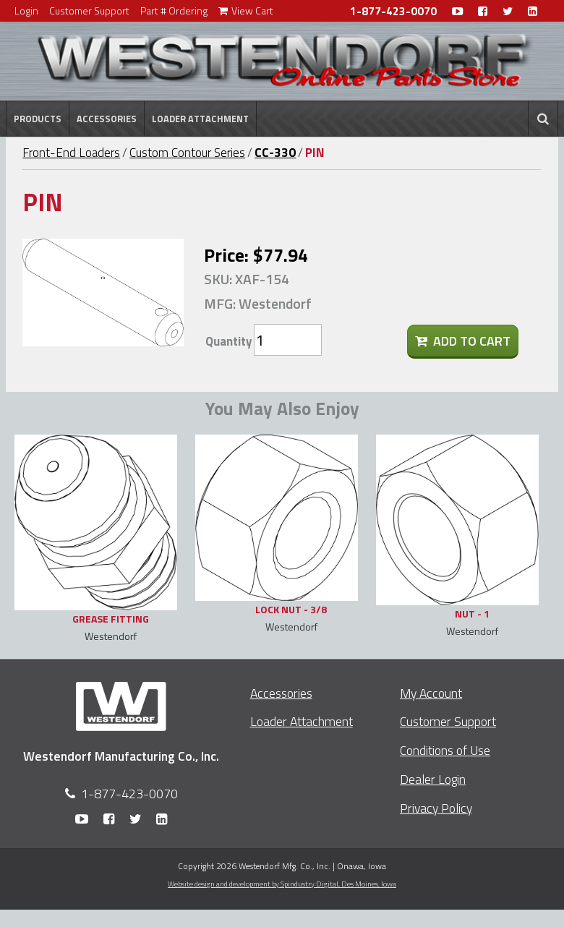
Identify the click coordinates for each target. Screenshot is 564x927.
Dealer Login (433, 779)
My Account (431, 693)
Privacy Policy (436, 808)
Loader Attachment (200, 118)
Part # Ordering (174, 10)
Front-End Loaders (71, 152)
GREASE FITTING (110, 618)
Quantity (228, 341)
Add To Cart (462, 341)
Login (26, 10)
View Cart (245, 10)
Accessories (107, 118)
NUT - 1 (472, 613)
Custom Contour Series (187, 152)
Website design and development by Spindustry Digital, (282, 883)
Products (37, 118)
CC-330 (275, 152)
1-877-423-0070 (393, 11)
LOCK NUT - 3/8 (291, 609)
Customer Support (89, 10)
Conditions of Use (445, 750)
